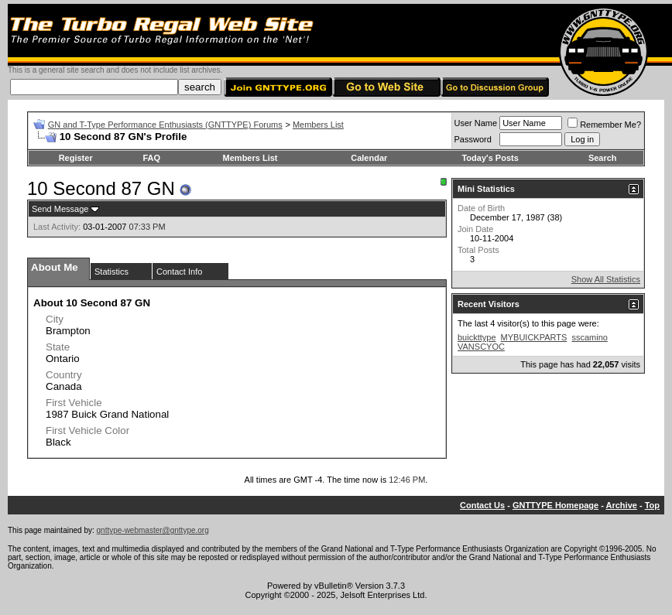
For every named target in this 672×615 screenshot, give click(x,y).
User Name (476, 123)
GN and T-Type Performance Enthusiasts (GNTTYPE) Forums (165, 124)
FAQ (151, 157)
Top (652, 505)
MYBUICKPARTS (534, 337)
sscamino (589, 337)
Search (602, 157)
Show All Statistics (605, 279)
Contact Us (482, 505)
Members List (318, 124)
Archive (621, 505)
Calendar (369, 157)
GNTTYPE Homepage (555, 505)
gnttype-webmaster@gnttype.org (153, 530)
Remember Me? (604, 124)
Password (473, 139)
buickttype (477, 337)
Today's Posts (489, 157)
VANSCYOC (481, 346)
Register (76, 157)
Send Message (60, 209)
